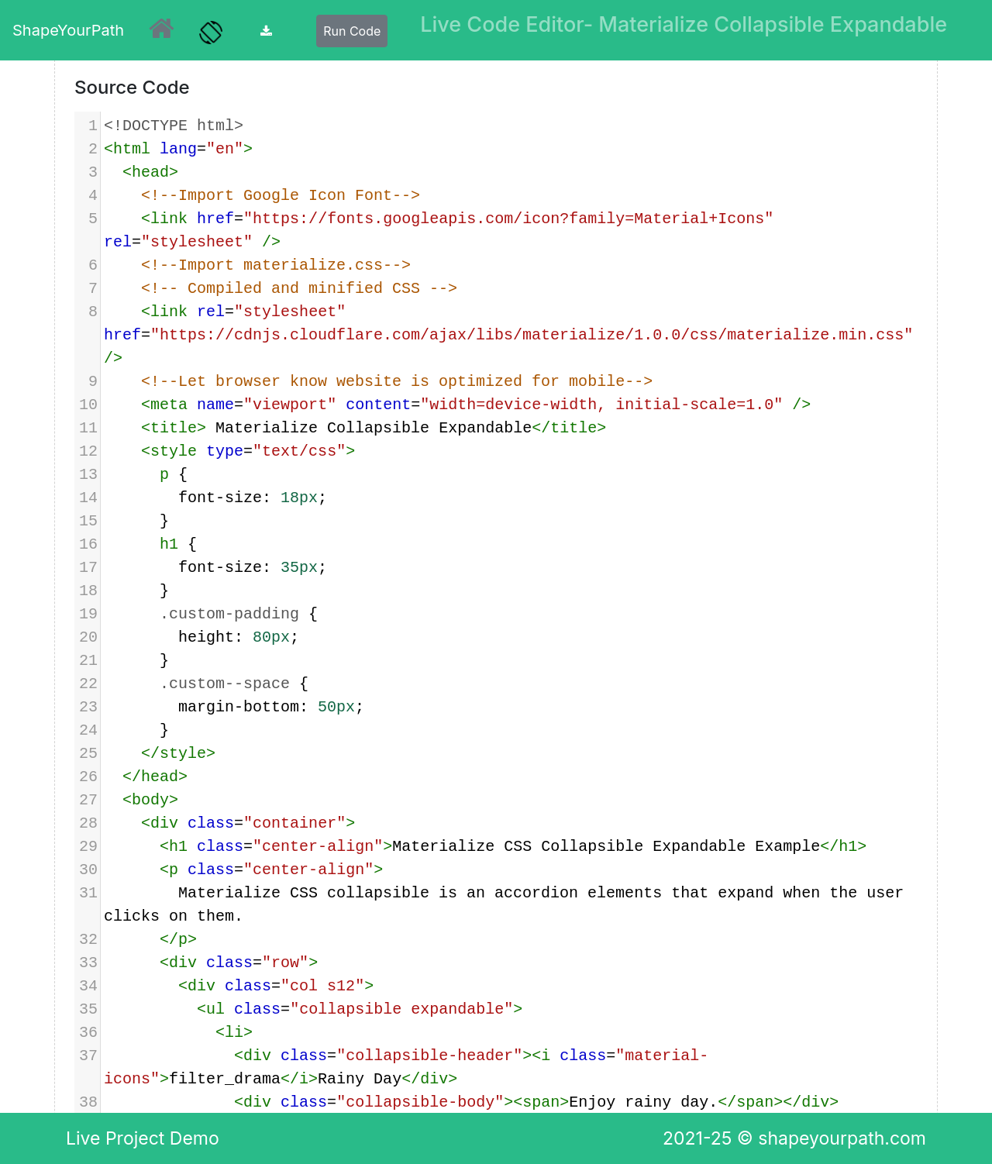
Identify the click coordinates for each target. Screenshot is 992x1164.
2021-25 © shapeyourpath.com (794, 1138)
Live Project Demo (142, 1138)
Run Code (352, 31)
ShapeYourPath (68, 30)
